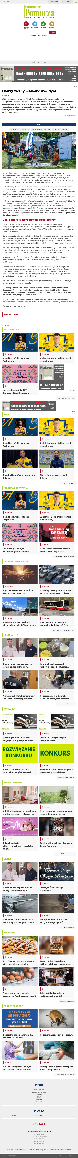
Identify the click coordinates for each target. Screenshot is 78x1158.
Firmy (38, 35)
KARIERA (39, 1099)
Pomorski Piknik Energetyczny (20, 129)
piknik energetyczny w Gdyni (41, 129)
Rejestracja (67, 2)
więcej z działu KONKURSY (66, 777)
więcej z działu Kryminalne (66, 704)
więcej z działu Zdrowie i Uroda (64, 1075)
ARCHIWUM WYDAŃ (26, 25)
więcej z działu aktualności (66, 398)
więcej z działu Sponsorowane (65, 854)
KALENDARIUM (34, 24)
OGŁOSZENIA (43, 24)
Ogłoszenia (44, 35)
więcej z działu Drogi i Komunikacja (63, 630)
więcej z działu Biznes (67, 927)
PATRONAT (39, 1102)
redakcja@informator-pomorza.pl (40, 1131)
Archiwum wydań (39, 1092)
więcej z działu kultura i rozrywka (64, 557)
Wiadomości (39, 1090)
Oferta (39, 1094)
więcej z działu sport (68, 483)
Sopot (44, 62)
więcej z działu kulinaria (67, 1001)
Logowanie (54, 2)
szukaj (52, 32)
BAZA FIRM (51, 24)
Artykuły (33, 35)
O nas (39, 1097)
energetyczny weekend (60, 129)
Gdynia (39, 62)
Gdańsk (34, 62)
